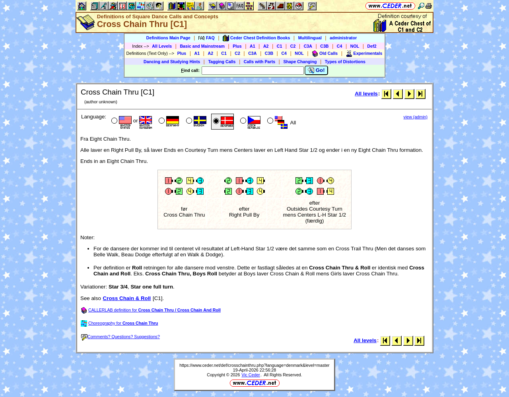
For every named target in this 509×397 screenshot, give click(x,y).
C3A (308, 46)
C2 (293, 46)
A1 (252, 46)
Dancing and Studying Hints (172, 61)
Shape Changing (300, 61)
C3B (324, 46)
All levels (366, 94)
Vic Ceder (250, 374)
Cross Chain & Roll (127, 298)
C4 (339, 46)
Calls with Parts (259, 61)
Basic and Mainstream (202, 46)
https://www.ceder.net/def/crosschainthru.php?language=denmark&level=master (254, 365)
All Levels (162, 46)
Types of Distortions (345, 61)
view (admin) (415, 116)
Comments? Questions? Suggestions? (120, 336)
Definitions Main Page (168, 37)
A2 (266, 46)
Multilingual (310, 37)
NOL (354, 46)
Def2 (372, 46)
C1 (279, 46)
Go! (316, 70)
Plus (237, 46)
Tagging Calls (221, 61)
